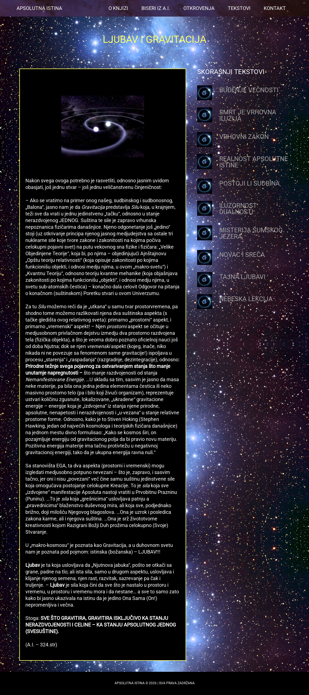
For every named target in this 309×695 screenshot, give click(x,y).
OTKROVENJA (199, 8)
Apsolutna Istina (39, 8)
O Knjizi (118, 8)
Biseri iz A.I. (155, 8)
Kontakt (275, 8)
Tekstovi (239, 8)
